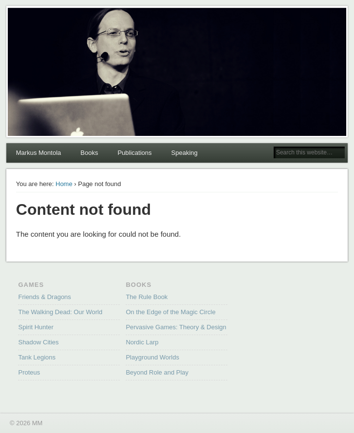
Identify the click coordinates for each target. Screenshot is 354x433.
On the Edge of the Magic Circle (170, 312)
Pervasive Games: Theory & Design (176, 327)
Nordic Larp (142, 342)
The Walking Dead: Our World (60, 312)
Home (64, 184)
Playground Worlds (152, 357)
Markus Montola (38, 152)
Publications (134, 152)
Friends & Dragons (44, 297)
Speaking (184, 152)
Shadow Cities (38, 342)
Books (89, 152)
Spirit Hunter (35, 327)
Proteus (29, 372)
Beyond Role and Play (157, 372)
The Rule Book (147, 297)
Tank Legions (37, 357)
